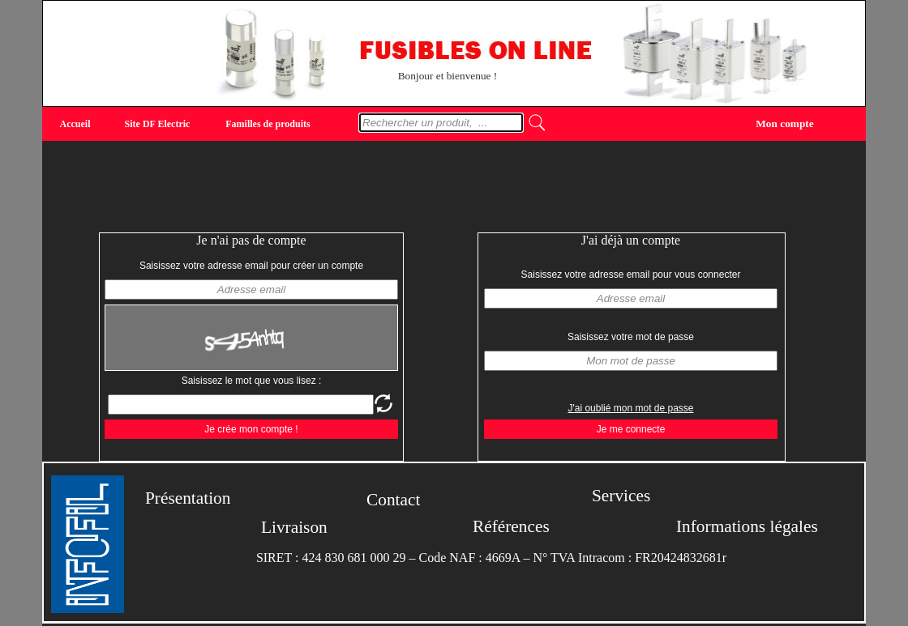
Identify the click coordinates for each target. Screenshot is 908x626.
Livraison (294, 527)
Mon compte (784, 123)
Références (511, 526)
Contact (393, 499)
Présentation (187, 498)
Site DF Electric (158, 124)
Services (621, 495)
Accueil (75, 124)
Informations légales (747, 526)
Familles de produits (267, 124)
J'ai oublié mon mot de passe (630, 408)
